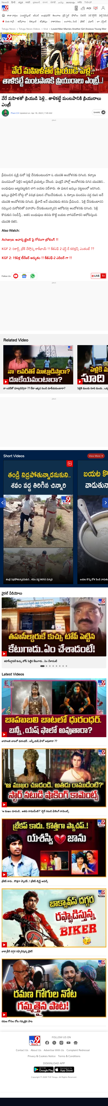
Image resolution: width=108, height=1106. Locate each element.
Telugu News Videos (29, 29)
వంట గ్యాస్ (9, 21)
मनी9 (80, 2)
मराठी (28, 2)
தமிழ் (60, 2)
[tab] (42, 666)
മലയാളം (70, 2)
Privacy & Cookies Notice (41, 1056)
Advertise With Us (54, 1050)
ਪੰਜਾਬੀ (53, 2)
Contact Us (22, 1050)
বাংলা (45, 2)
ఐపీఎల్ (36, 15)
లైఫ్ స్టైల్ (66, 15)
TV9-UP (88, 2)
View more (96, 456)
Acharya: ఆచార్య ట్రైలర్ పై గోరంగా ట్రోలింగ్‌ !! (30, 239)
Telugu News (8, 29)
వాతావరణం (56, 21)
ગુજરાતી (36, 2)
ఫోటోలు (75, 15)
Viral (45, 29)
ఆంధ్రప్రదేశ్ (45, 15)
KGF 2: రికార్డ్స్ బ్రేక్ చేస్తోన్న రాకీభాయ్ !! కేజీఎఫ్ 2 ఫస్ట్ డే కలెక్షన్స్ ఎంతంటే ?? (48, 248)
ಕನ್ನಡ (20, 2)
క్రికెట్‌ (82, 21)
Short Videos (13, 455)
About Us (36, 1050)
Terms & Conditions (69, 1056)
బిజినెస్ (83, 15)
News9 (5, 2)
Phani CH (15, 113)
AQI (88, 8)
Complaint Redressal (78, 1050)
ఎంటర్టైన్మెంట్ (25, 15)
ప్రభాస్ (90, 21)
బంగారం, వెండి (70, 21)
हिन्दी (13, 2)
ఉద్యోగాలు (22, 21)
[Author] (5, 113)
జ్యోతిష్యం (43, 21)
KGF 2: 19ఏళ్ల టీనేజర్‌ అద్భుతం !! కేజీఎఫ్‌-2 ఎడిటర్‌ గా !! (37, 257)
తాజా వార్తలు (12, 15)
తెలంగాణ (56, 15)
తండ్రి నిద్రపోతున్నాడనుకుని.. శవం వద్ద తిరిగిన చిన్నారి (29, 579)
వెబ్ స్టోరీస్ (92, 15)
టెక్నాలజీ (32, 21)
